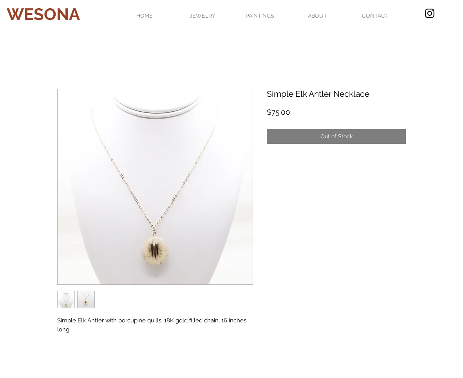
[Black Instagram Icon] (429, 13)
